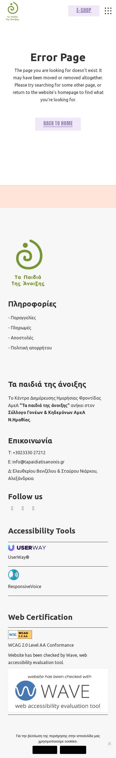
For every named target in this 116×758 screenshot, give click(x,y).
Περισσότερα (73, 750)
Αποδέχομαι (45, 750)
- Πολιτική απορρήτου (30, 347)
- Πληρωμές (19, 327)
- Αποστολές (20, 337)
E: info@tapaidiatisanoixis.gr (36, 461)
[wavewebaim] (108, 11)
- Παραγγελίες (22, 317)
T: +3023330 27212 (27, 452)
